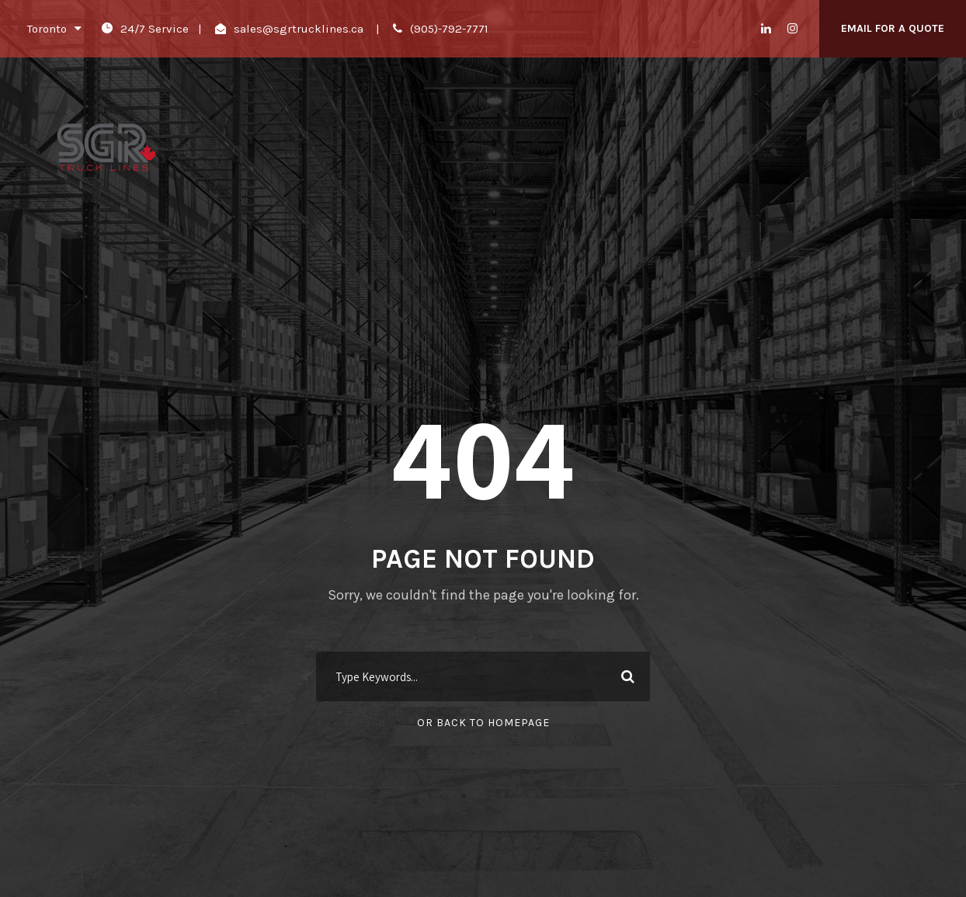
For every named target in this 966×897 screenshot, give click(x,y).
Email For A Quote (892, 28)
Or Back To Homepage (483, 722)
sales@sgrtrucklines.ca (298, 29)
